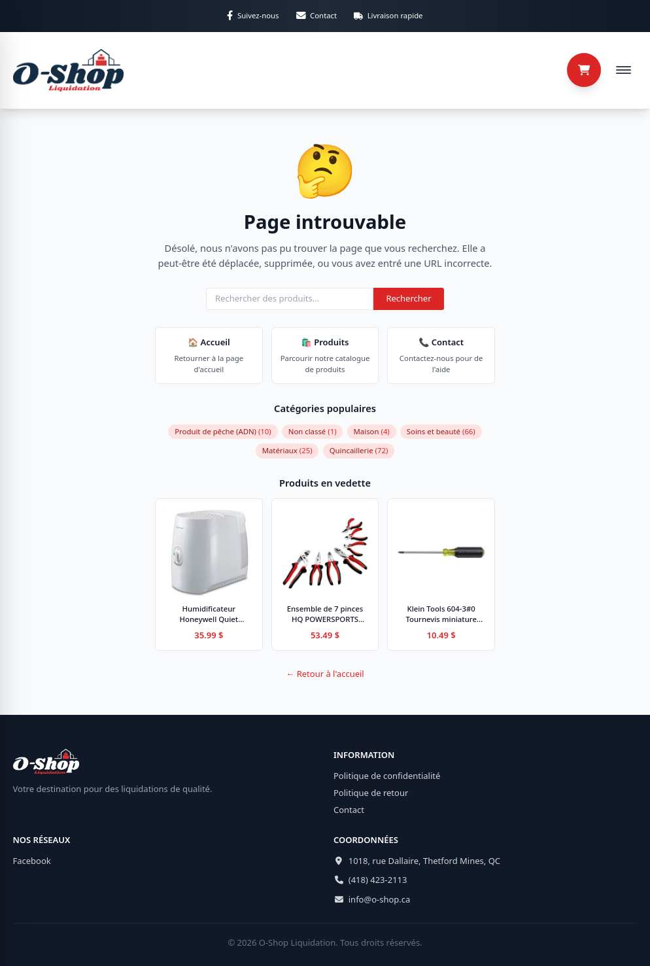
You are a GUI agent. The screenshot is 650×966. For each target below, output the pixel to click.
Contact (349, 810)
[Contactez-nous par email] (316, 15)
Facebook (32, 861)
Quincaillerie (359, 450)
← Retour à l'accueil (325, 674)
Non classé (312, 431)
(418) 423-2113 (378, 880)
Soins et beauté (441, 431)
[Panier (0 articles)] (584, 70)
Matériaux (287, 450)
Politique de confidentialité (387, 776)
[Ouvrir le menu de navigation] (623, 70)
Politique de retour (371, 793)
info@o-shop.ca (380, 899)
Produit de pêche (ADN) (223, 431)
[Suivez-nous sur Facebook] (253, 16)
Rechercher (408, 298)
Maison (372, 431)
